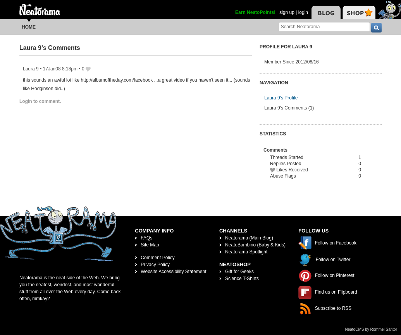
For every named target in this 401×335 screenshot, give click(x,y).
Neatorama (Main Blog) (249, 238)
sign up (286, 12)
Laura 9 (31, 69)
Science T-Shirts (242, 278)
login (303, 12)
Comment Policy (157, 257)
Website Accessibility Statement (173, 271)
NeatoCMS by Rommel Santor (371, 329)
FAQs (146, 238)
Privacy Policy (155, 264)
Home (29, 27)
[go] (376, 27)
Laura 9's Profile (281, 98)
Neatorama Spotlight (246, 252)
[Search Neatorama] (324, 26)
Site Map (150, 245)
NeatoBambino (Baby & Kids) (255, 245)
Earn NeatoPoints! (255, 12)
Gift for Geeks (239, 271)
